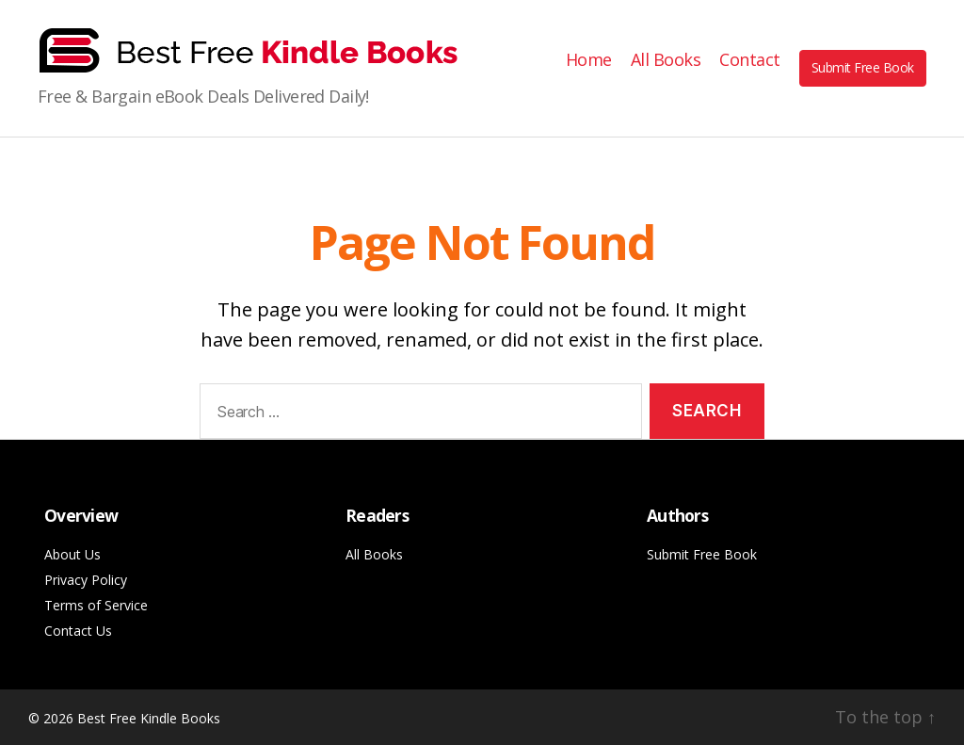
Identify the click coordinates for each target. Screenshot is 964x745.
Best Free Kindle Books (148, 718)
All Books (666, 60)
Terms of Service (96, 605)
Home (589, 60)
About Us (72, 554)
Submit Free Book (862, 67)
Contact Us (78, 631)
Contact (749, 60)
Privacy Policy (85, 580)
